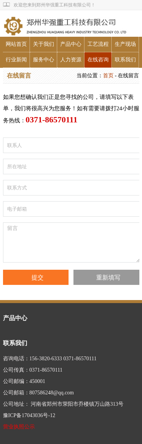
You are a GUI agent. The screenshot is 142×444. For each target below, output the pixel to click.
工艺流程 (98, 44)
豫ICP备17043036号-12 (29, 415)
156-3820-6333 (46, 358)
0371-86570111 (80, 358)
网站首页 (16, 44)
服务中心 (43, 60)
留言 (71, 242)
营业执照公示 (19, 427)
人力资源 (70, 60)
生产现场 (125, 44)
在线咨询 (98, 60)
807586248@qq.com (52, 393)
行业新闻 (16, 60)
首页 (108, 75)
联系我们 (125, 60)
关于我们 (43, 44)
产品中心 (70, 44)
